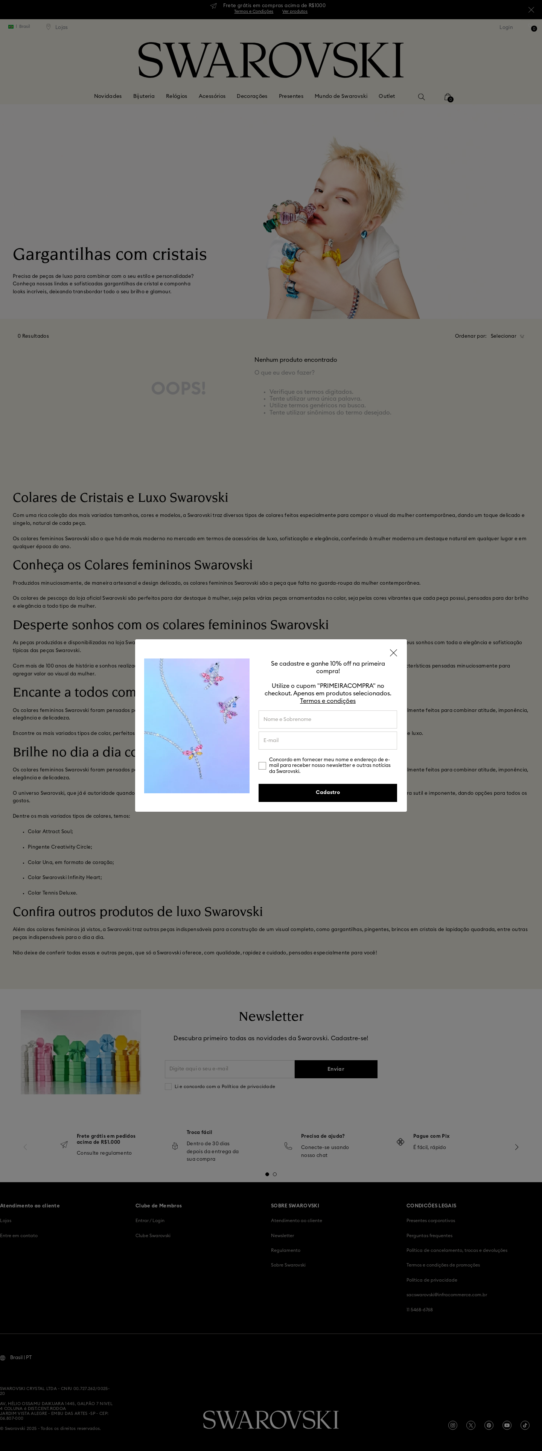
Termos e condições (328, 701)
